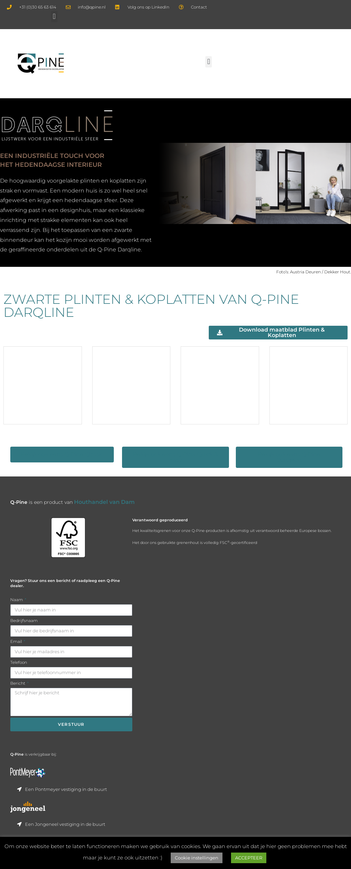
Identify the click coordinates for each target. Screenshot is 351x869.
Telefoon (18, 672)
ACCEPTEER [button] (248, 857)
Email (16, 651)
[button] (54, 16)
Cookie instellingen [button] (196, 857)
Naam (17, 609)
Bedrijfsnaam (24, 630)
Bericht (18, 693)
